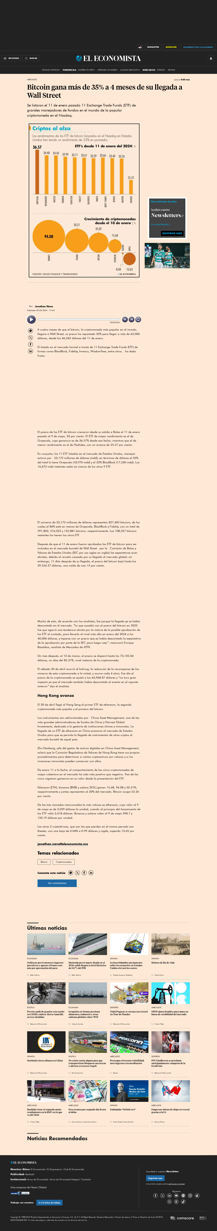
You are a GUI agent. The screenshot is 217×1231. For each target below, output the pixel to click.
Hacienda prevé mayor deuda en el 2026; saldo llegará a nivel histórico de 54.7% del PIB (88, 965)
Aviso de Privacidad (37, 1179)
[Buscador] (30, 58)
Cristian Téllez (159, 1024)
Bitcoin (44, 862)
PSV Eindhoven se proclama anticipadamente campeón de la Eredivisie (168, 1063)
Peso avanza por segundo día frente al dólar (88, 1111)
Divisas (171, 70)
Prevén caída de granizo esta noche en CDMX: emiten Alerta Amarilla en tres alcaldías (46, 1014)
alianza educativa (130, 70)
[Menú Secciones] (11, 58)
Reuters (115, 1073)
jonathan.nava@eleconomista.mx (63, 844)
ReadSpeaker (115, 322)
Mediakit (29, 1174)
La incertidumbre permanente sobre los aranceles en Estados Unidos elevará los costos (126, 965)
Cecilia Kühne (159, 975)
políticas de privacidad (176, 1184)
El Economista (38, 1169)
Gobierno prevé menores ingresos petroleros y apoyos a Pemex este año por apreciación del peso (45, 965)
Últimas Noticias (51, 70)
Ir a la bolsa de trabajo (49, 1203)
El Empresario (54, 1169)
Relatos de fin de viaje (163, 962)
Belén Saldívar (35, 975)
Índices (161, 70)
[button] (167, 255)
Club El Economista (74, 1169)
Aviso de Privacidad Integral (65, 1179)
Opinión (114, 958)
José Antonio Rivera (89, 1122)
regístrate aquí (172, 233)
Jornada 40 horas (107, 70)
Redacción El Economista (38, 1024)
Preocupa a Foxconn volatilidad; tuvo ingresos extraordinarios (127, 1062)
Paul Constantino (77, 1073)
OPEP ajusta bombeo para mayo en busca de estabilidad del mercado (170, 1013)
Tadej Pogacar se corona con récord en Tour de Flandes (129, 1013)
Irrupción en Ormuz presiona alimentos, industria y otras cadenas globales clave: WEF (84, 1014)
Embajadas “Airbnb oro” (123, 1109)
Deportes (114, 1007)
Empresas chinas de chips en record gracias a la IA (170, 1111)
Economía (32, 958)
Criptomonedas (64, 862)
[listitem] (31, 319)
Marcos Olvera (77, 1122)
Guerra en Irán (86, 70)
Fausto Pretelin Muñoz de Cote (123, 1122)
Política (31, 1007)
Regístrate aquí (155, 1178)
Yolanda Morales (77, 1024)
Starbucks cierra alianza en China (45, 1060)
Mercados (32, 80)
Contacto (86, 1179)
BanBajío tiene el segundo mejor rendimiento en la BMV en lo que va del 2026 (45, 1112)
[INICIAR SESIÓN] (211, 58)
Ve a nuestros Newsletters (160, 224)
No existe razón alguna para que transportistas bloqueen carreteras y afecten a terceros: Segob (87, 1063)
